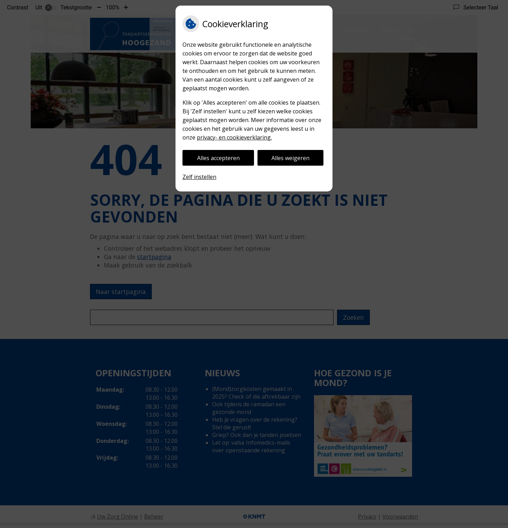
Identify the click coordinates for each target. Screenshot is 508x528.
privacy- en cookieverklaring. (234, 137)
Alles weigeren (290, 158)
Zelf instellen (199, 177)
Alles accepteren (218, 158)
